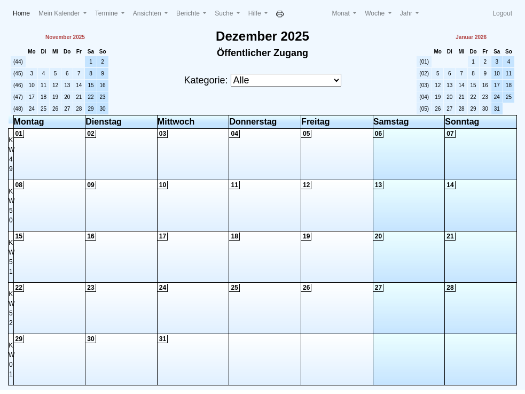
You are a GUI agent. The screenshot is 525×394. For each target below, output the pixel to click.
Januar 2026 (471, 37)
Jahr (407, 13)
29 (90, 109)
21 (79, 97)
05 (306, 133)
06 (378, 133)
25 (43, 109)
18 (43, 97)
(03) (424, 85)
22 (90, 97)
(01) (424, 62)
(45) (18, 73)
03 (162, 133)
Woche (375, 13)
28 (79, 109)
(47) (18, 97)
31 (497, 109)
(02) (424, 73)
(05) (424, 109)
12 (55, 85)
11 (43, 85)
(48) (18, 109)
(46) (18, 85)
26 (55, 109)
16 (103, 85)
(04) (424, 97)
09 (90, 185)
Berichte (188, 13)
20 (67, 97)
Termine (107, 13)
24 (32, 109)
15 (90, 85)
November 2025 (65, 37)
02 (90, 133)
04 (234, 133)
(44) (18, 62)
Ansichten (148, 13)
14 (79, 85)
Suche (224, 13)
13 (67, 85)
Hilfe (255, 13)
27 (67, 109)
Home (23, 12)
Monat (341, 13)
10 (32, 85)
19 (55, 97)
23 (103, 97)
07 (449, 133)
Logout (502, 13)
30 (103, 109)
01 (18, 133)
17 (32, 97)
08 (18, 185)
